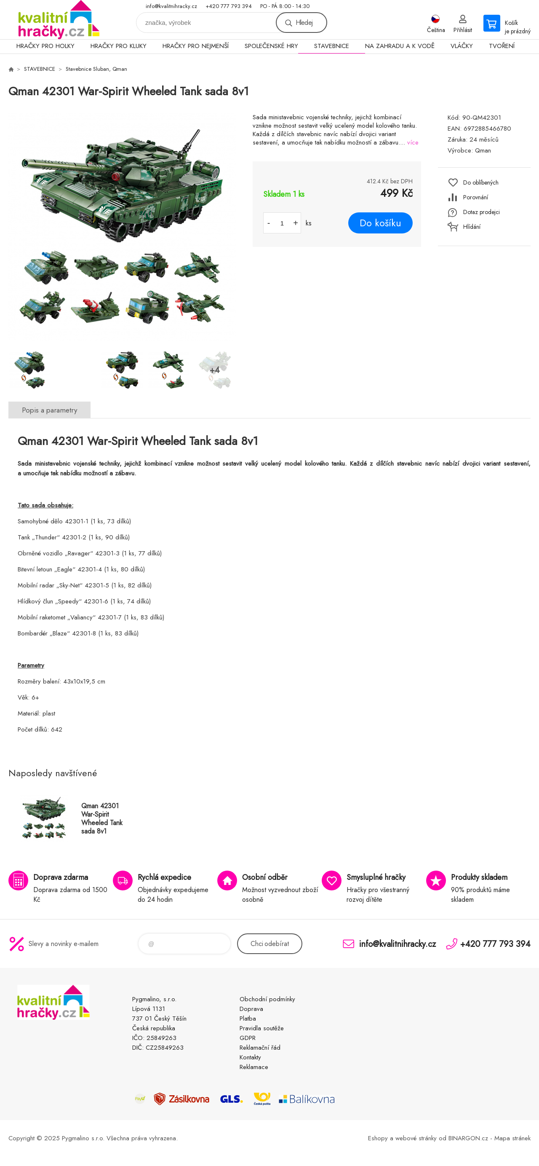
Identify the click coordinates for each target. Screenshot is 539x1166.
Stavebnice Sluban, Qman (96, 69)
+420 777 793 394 (228, 6)
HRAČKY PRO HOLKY (45, 46)
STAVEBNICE (331, 46)
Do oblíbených (481, 182)
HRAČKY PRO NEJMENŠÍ (196, 46)
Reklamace (254, 1067)
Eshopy (378, 1138)
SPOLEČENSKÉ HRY (271, 46)
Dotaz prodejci (481, 212)
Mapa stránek (512, 1138)
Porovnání (475, 197)
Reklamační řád (260, 1047)
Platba (248, 1018)
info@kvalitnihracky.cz (171, 6)
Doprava (251, 1008)
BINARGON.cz (468, 1138)
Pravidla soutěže (262, 1028)
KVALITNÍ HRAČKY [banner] (58, 19)
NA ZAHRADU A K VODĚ (400, 46)
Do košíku (380, 223)
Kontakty (250, 1057)
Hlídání (471, 226)
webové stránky (416, 1138)
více (413, 142)
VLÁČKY (462, 46)
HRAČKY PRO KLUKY (119, 46)
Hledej (304, 22)
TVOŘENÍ (502, 46)
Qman (483, 150)
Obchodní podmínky (267, 999)
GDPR (248, 1038)
